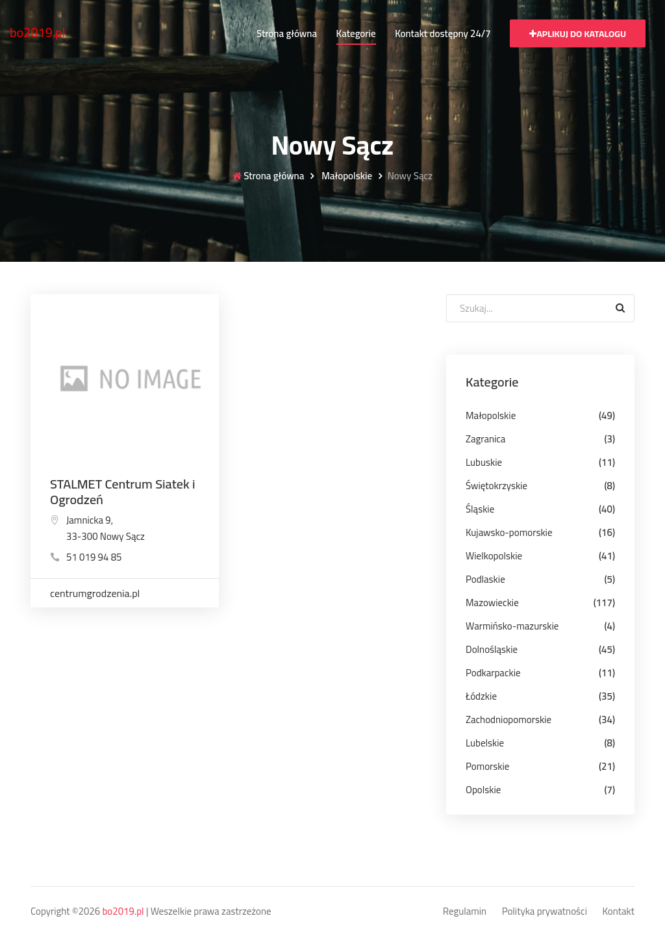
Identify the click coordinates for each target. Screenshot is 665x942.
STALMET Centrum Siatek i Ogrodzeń (122, 491)
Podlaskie (485, 579)
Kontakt (619, 911)
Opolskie (483, 789)
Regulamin (464, 911)
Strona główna (287, 33)
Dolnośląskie (492, 649)
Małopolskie (346, 176)
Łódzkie (481, 696)
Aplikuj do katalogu (577, 33)
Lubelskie (485, 742)
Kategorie (356, 33)
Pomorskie (487, 766)
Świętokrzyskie (496, 485)
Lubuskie (484, 462)
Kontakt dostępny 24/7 (442, 33)
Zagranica (485, 438)
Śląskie (480, 509)
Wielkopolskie (494, 555)
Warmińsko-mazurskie (512, 626)
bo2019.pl (38, 32)
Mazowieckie (492, 602)
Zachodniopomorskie (508, 719)
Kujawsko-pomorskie (509, 532)
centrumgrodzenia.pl (95, 593)
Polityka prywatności (544, 911)
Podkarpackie (493, 672)
